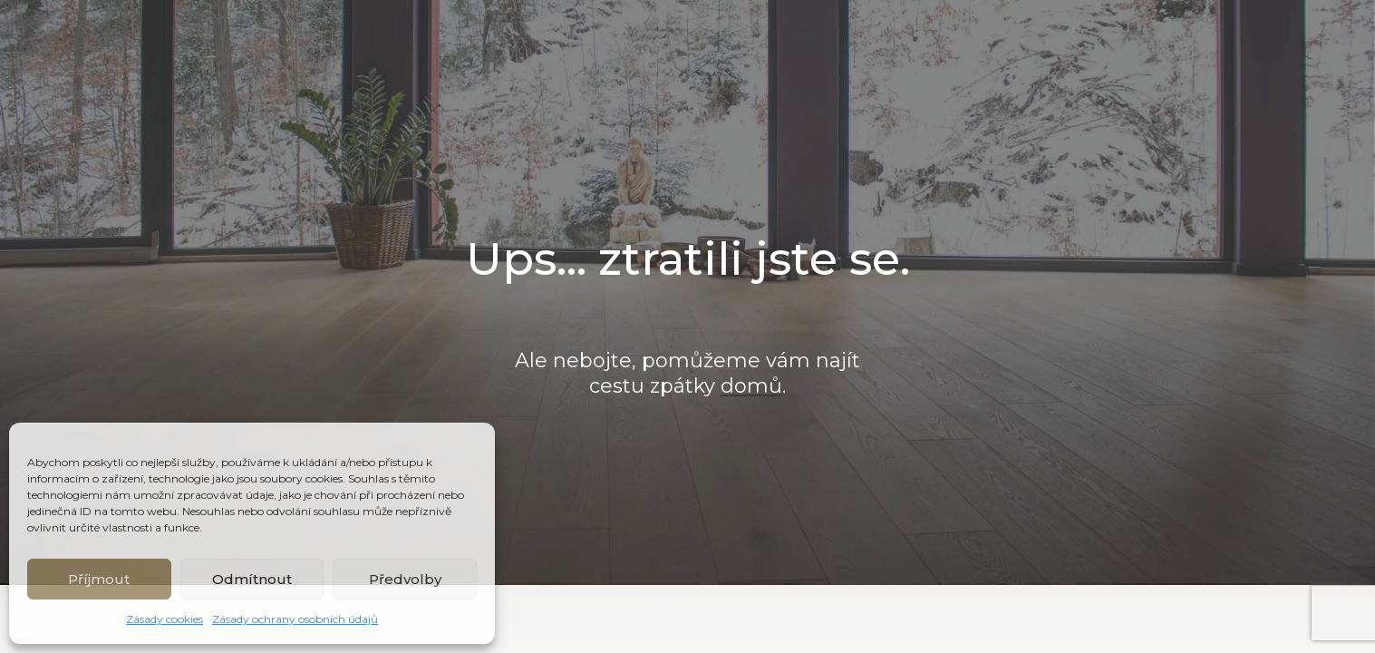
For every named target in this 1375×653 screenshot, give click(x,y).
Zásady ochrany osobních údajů (295, 619)
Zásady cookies (164, 619)
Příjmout (99, 579)
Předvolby (405, 579)
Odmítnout (252, 579)
